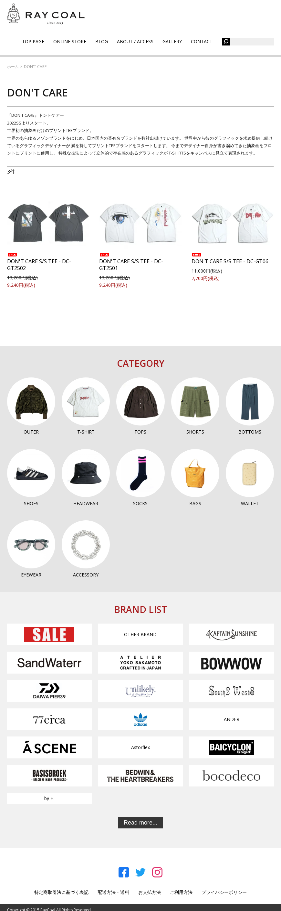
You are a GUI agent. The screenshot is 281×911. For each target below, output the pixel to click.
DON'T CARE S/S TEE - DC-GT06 (230, 259)
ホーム (13, 66)
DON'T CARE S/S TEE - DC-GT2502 (39, 262)
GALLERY (172, 41)
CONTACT (202, 41)
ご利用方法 (181, 892)
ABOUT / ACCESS (135, 41)
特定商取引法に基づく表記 (61, 892)
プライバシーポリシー (224, 892)
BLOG (101, 41)
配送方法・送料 (113, 892)
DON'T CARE (35, 66)
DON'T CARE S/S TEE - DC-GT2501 (131, 262)
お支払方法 (149, 892)
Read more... (140, 822)
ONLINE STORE (69, 41)
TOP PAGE (33, 41)
